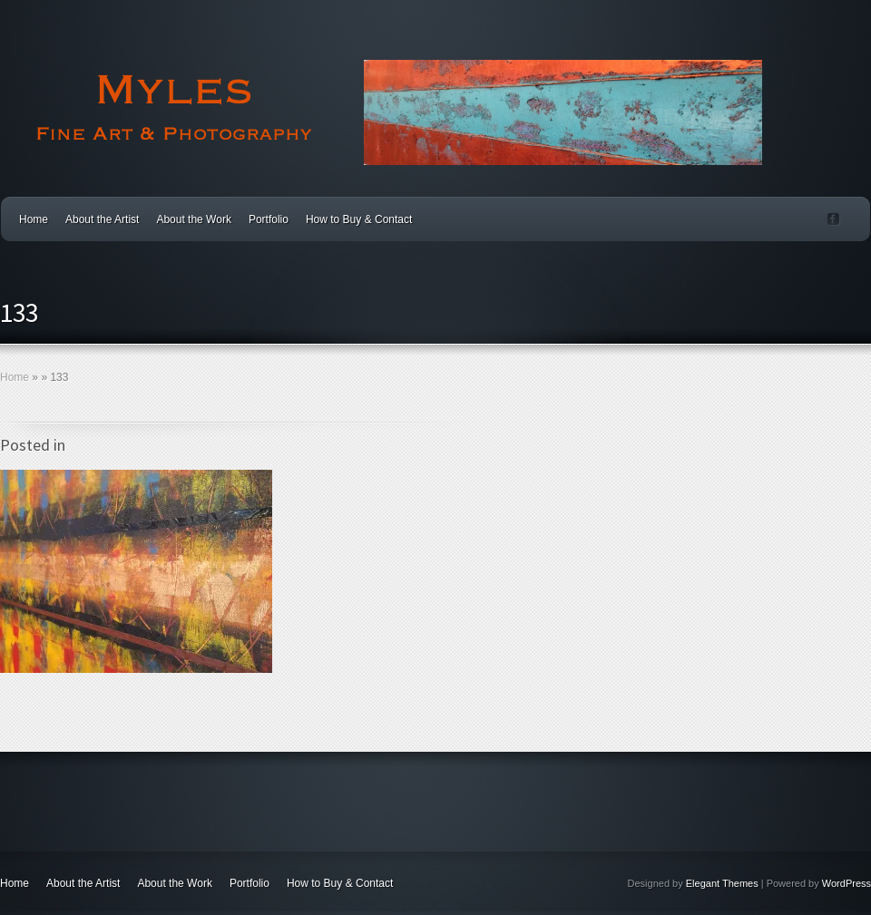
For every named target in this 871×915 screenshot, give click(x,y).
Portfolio (269, 219)
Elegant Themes (722, 883)
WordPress (846, 883)
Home (33, 219)
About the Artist (102, 219)
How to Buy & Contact (359, 219)
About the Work (193, 219)
